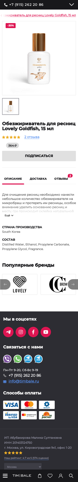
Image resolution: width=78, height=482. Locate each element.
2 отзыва (31, 137)
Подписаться (39, 156)
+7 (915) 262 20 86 (26, 4)
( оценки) (26, 458)
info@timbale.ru (24, 381)
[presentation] (5, 284)
